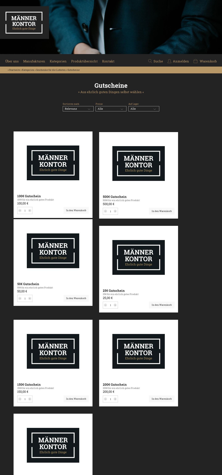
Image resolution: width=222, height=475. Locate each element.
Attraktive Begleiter (54, 449)
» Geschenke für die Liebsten (50, 67)
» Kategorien (27, 67)
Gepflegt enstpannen (54, 453)
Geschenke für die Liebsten (52, 430)
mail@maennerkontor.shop (130, 436)
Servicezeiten (86, 449)
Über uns (13, 59)
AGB (81, 440)
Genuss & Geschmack (54, 436)
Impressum (85, 427)
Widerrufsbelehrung (90, 436)
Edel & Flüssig (50, 445)
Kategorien (59, 59)
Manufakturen (35, 59)
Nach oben (202, 452)
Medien (11, 445)
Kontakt (110, 59)
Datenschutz (85, 432)
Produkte (12, 436)
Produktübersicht (86, 59)
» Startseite (14, 67)
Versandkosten (87, 445)
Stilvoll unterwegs (53, 440)
